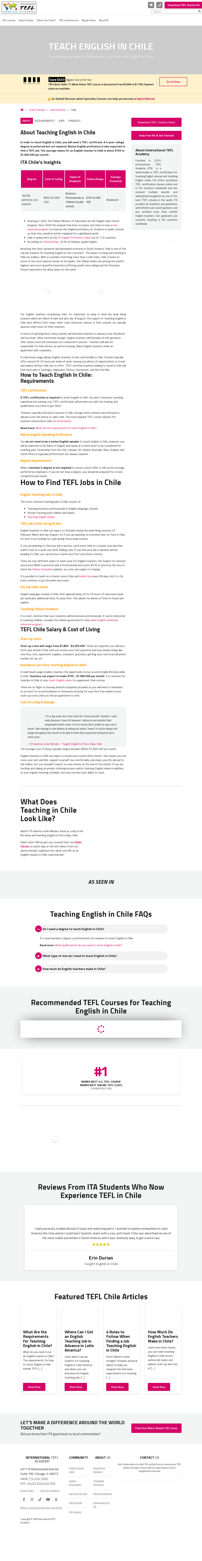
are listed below (62, 421)
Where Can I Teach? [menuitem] (46, 20)
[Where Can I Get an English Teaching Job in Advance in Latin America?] (80, 1316)
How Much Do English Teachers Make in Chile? (163, 1336)
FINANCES (74, 121)
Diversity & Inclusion (99, 1470)
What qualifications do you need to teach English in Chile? (88, 945)
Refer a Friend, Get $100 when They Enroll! (41, 1508)
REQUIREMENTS (45, 121)
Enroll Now (173, 82)
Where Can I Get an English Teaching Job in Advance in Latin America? (79, 1341)
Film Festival (75, 1503)
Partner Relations (102, 1494)
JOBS (62, 121)
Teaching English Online (41, 517)
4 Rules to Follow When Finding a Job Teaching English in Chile (121, 1341)
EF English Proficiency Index (74, 237)
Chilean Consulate (42, 569)
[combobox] (176, 11)
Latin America (55, 110)
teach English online (60, 680)
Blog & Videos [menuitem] (89, 20)
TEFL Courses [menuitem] (8, 20)
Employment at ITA (101, 1504)
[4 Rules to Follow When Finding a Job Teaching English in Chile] (122, 1316)
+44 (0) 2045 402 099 (41, 1483)
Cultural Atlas (51, 242)
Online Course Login (76, 1470)
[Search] (199, 11)
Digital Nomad (146, 99)
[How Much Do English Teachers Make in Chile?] (163, 1316)
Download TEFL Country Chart (156, 122)
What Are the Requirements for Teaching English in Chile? (37, 1339)
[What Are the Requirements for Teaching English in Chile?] (38, 1316)
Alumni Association (75, 1482)
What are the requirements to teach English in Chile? (66, 428)
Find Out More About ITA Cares (156, 1428)
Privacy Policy (27, 1490)
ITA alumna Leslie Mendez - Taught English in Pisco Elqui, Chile (65, 744)
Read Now (34, 1387)
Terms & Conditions (50, 1490)
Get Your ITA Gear (78, 1494)
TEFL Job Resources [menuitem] (68, 20)
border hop (85, 576)
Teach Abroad (34, 110)
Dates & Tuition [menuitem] (26, 20)
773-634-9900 (38, 1478)
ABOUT (26, 121)
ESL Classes (75, 1512)
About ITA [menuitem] (103, 20)
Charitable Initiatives (98, 1482)
